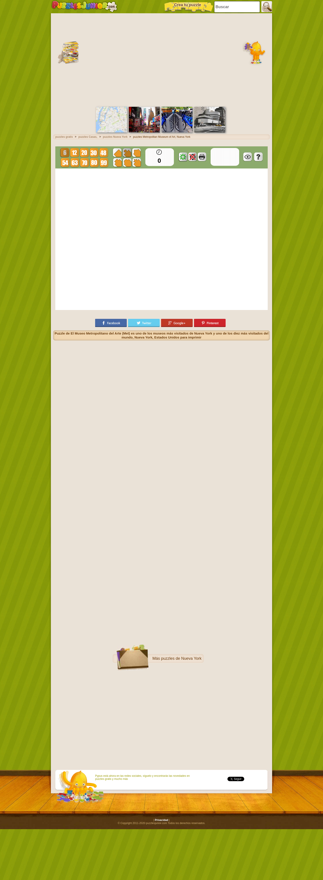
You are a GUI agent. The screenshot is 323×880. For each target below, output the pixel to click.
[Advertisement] (45, 59)
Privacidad (161, 820)
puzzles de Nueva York (181, 658)
